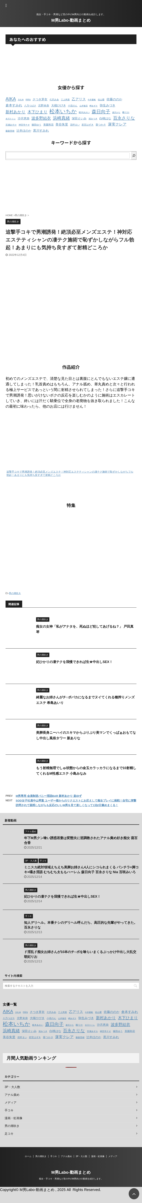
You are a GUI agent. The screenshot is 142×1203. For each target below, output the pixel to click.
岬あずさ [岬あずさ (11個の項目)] (93, 106)
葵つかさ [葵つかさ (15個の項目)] (101, 124)
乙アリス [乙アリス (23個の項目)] (79, 99)
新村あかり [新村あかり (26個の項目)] (16, 112)
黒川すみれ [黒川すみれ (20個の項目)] (41, 130)
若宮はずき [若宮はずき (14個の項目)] (88, 124)
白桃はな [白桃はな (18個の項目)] (105, 118)
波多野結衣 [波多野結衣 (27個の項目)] (41, 118)
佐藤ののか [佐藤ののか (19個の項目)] (114, 99)
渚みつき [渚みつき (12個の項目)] (93, 119)
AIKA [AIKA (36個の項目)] (11, 98)
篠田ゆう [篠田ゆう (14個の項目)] (36, 124)
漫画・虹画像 (97, 1156)
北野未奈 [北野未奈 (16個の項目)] (43, 105)
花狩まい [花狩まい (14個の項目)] (75, 124)
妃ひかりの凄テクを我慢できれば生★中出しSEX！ (74, 662)
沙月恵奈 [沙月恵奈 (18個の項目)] (24, 118)
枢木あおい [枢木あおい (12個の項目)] (84, 112)
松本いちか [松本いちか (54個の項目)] (63, 111)
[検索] (133, 155)
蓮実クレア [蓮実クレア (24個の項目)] (117, 124)
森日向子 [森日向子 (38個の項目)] (101, 111)
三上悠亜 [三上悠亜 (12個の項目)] (65, 100)
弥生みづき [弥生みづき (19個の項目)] (107, 105)
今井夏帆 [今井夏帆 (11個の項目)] (92, 100)
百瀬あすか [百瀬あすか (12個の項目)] (11, 125)
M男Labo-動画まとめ (71, 20)
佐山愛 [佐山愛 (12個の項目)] (101, 100)
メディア (112, 1156)
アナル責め (66, 1156)
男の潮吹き (15, 593)
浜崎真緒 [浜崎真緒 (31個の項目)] (61, 118)
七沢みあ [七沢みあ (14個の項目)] (54, 99)
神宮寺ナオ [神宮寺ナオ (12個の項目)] (24, 125)
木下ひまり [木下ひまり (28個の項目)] (38, 112)
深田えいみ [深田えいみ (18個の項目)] (79, 118)
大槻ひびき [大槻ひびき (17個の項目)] (58, 105)
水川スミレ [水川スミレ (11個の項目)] (11, 119)
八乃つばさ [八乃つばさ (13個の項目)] (30, 105)
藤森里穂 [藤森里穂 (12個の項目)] (10, 131)
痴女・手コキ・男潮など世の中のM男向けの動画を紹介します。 (71, 1178)
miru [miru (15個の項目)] (28, 99)
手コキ (53, 1156)
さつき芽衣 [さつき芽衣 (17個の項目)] (40, 99)
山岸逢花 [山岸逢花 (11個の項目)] (84, 106)
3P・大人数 (81, 1156)
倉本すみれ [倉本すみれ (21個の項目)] (14, 105)
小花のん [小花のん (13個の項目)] (72, 105)
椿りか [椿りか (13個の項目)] (125, 112)
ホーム (28, 1156)
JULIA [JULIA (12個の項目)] (20, 100)
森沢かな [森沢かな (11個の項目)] (116, 112)
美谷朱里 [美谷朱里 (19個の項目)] (61, 124)
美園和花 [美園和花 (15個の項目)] (48, 124)
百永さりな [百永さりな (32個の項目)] (124, 118)
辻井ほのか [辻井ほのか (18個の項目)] (23, 130)
